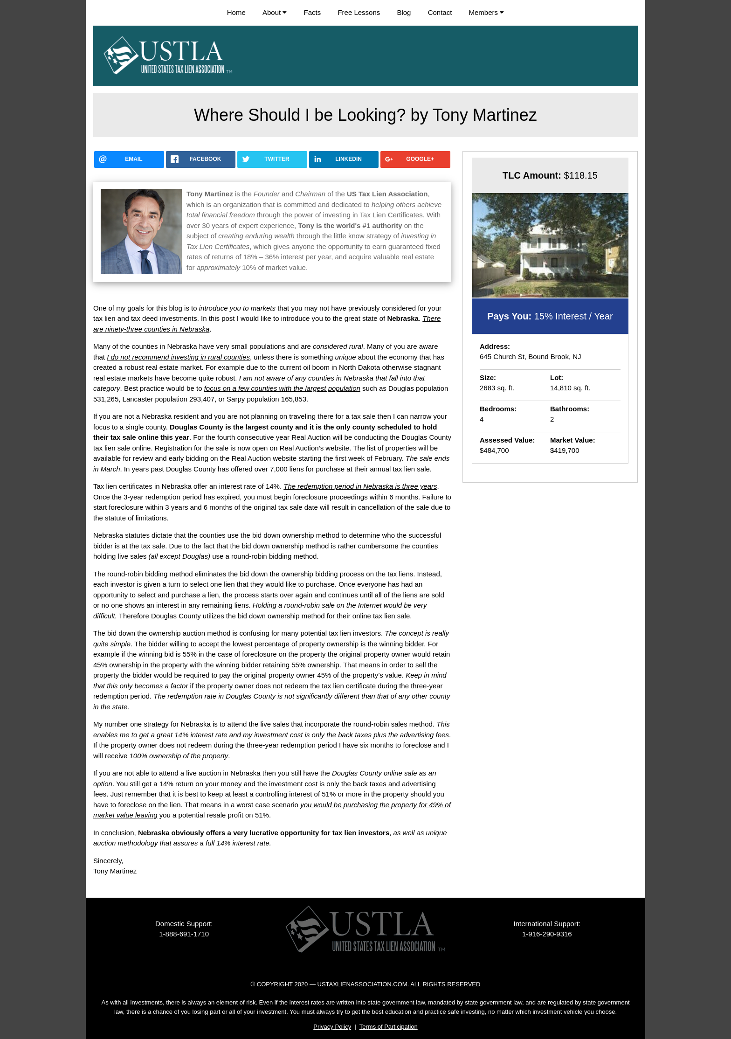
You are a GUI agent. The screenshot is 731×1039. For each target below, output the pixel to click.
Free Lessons (359, 12)
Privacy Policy (332, 1026)
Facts (312, 12)
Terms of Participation (388, 1026)
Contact (440, 12)
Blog (404, 12)
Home (236, 12)
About (274, 12)
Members (486, 12)
